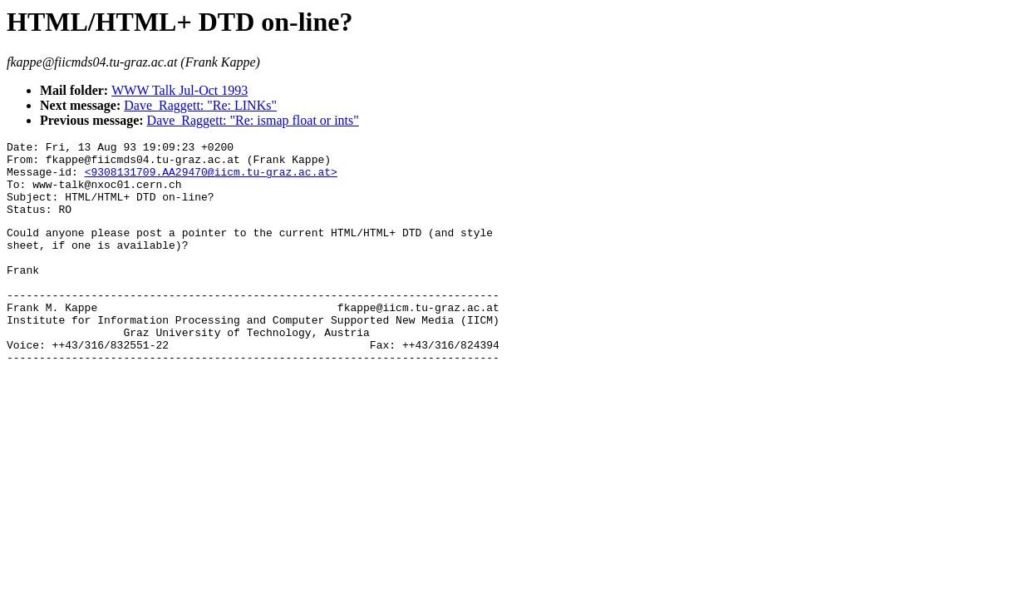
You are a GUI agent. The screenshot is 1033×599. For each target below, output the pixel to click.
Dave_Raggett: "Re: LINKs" (200, 105)
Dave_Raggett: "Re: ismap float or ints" (253, 120)
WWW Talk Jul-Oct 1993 (179, 90)
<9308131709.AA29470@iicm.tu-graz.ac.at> (211, 178)
